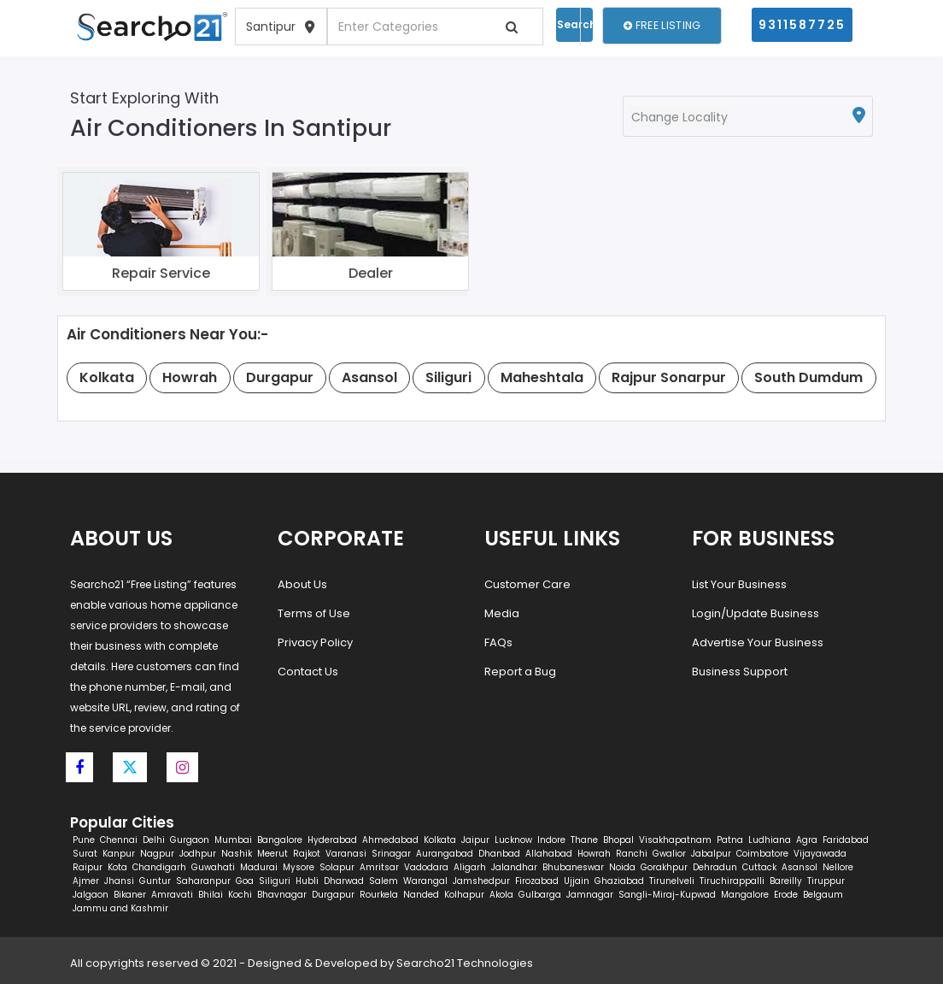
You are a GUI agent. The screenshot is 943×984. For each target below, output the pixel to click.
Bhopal (618, 840)
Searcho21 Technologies (464, 963)
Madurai (259, 867)
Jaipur (475, 840)
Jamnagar (589, 894)
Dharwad (344, 881)
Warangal (425, 881)
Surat (85, 853)
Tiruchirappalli (732, 881)
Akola (501, 894)
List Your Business (739, 584)
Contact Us (308, 671)
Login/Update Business (755, 613)
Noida (622, 867)
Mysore (298, 867)
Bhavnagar (282, 894)
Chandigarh (159, 867)
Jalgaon (90, 894)
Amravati (172, 894)
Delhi (154, 840)
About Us (302, 584)
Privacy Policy (315, 642)
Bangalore (279, 840)
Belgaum (823, 894)
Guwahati (213, 867)
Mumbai (233, 840)
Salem (383, 881)
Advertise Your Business (757, 642)
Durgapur (333, 894)
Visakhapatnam (675, 840)
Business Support (740, 671)
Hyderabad (332, 840)
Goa (245, 881)
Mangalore (745, 894)
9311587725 (802, 24)
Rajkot (306, 853)
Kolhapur (464, 894)
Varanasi (345, 853)
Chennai (119, 840)
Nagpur (157, 853)
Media (501, 613)
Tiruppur (826, 881)
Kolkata (440, 840)
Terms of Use (314, 613)
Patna (730, 840)
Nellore (838, 867)
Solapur (336, 867)
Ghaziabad (619, 881)
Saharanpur (203, 881)
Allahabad (548, 853)
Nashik (236, 853)
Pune (84, 840)
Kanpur (118, 853)
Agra (806, 840)
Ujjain (576, 881)
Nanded (421, 894)
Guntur (155, 881)
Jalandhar (514, 867)
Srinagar (391, 853)
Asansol (799, 867)
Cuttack (759, 867)
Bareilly (786, 881)
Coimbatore (762, 853)
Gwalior (669, 853)
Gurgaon (189, 840)
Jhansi (119, 881)
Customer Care (527, 584)
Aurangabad (444, 853)
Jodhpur (197, 853)
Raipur (87, 867)
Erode (786, 894)
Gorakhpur (664, 867)
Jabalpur (711, 853)
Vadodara (426, 867)
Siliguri (274, 881)
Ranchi (631, 853)
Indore (551, 840)
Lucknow (513, 840)
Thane (584, 840)
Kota (117, 867)
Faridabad (846, 840)
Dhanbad (499, 853)
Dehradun (715, 867)
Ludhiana (769, 840)
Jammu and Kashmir (120, 908)
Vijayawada (820, 853)
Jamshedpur (481, 881)
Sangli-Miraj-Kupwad (667, 894)
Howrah (594, 853)
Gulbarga (539, 894)
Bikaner (130, 894)
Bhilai (210, 894)
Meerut (272, 853)
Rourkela (379, 894)
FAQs (498, 642)
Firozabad (537, 881)
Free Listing (662, 25)
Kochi (240, 894)
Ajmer (86, 881)
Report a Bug (520, 671)
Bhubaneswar (573, 867)
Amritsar (379, 867)
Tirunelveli (671, 881)
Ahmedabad (390, 840)
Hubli (307, 881)
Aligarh (470, 867)
